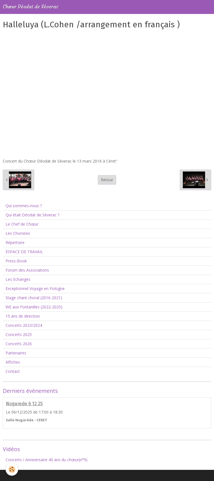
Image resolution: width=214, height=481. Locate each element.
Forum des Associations (27, 270)
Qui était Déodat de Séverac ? (32, 214)
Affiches (13, 362)
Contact (13, 371)
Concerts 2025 (19, 334)
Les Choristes (18, 233)
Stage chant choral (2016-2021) (34, 297)
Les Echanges (18, 279)
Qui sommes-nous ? (24, 205)
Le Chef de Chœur (22, 224)
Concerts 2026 (19, 343)
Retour (107, 179)
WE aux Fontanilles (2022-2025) (34, 307)
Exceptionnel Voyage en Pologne (35, 288)
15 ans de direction (23, 316)
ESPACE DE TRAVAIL (24, 251)
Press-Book (16, 261)
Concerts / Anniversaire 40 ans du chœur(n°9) (46, 459)
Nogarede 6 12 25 (24, 403)
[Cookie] (12, 469)
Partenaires (16, 353)
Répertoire (15, 242)
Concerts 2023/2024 (24, 325)
